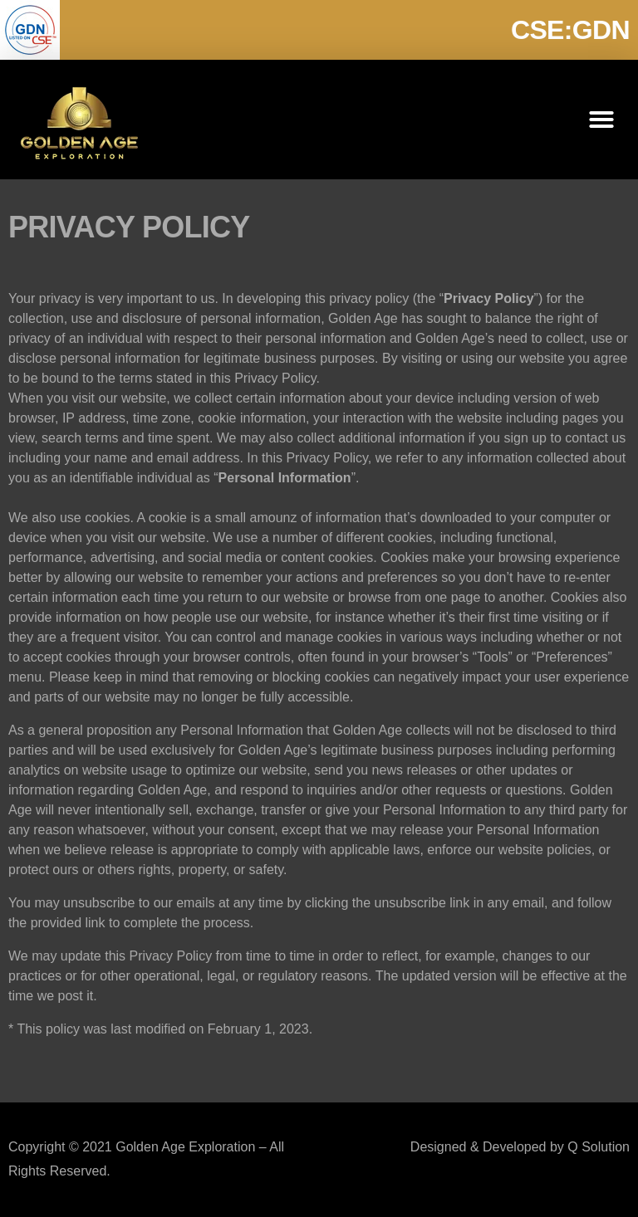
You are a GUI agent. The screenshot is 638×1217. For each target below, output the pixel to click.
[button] (601, 119)
